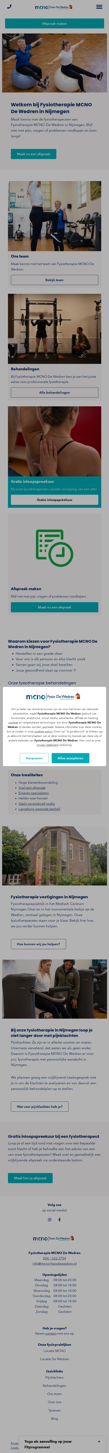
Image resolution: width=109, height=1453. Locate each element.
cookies (13, 722)
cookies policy (43, 731)
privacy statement (47, 745)
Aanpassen (34, 758)
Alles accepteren (70, 758)
